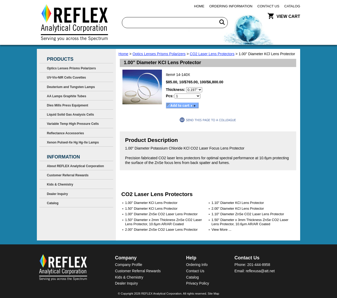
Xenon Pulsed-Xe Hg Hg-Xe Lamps (73, 142)
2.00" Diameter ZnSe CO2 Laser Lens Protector (161, 230)
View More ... (221, 230)
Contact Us (268, 6)
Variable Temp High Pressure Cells (73, 124)
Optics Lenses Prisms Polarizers (159, 54)
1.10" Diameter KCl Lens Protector (237, 203)
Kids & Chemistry (60, 184)
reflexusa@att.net (260, 271)
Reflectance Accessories (65, 133)
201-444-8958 (258, 265)
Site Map (213, 293)
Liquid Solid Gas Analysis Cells (70, 114)
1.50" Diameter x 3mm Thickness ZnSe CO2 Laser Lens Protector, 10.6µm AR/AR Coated (249, 222)
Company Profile (128, 265)
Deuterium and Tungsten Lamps (71, 87)
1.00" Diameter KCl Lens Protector (151, 203)
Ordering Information (230, 6)
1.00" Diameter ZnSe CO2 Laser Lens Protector (161, 214)
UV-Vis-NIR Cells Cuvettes (66, 77)
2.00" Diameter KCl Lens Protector (237, 208)
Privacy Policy (197, 283)
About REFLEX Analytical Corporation (75, 166)
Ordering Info (197, 265)
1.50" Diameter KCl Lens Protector (151, 208)
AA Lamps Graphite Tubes (66, 96)
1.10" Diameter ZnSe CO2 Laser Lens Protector (247, 214)
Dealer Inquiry (57, 194)
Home (199, 6)
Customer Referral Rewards (67, 175)
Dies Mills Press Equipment (67, 105)
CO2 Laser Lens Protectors (212, 54)
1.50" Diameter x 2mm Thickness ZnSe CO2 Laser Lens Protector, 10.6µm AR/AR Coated (163, 222)
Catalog (292, 6)
